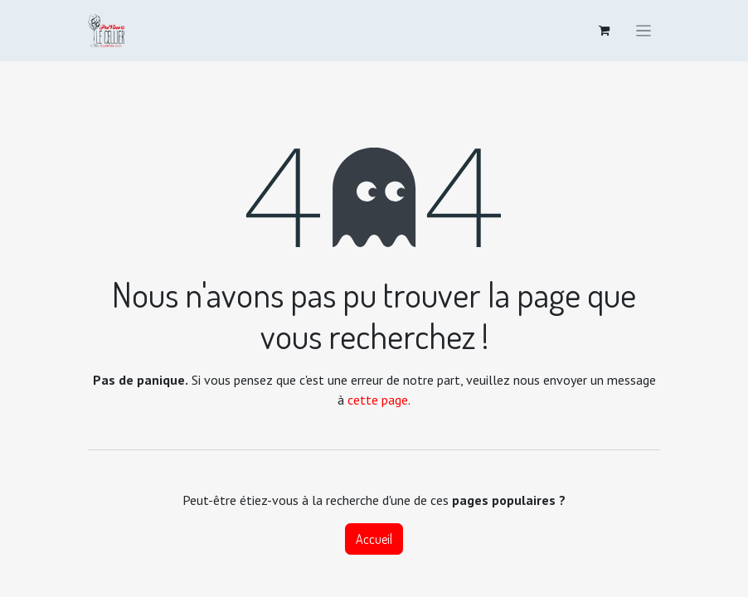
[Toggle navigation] (643, 30)
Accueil (374, 539)
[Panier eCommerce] (604, 30)
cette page (377, 399)
